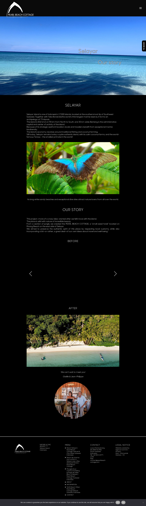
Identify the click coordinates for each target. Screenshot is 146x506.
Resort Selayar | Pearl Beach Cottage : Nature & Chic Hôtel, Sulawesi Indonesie (74, 451)
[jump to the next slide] (115, 168)
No (123, 502)
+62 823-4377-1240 (97, 456)
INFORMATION (72, 484)
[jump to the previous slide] (30, 168)
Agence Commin (122, 450)
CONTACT (70, 495)
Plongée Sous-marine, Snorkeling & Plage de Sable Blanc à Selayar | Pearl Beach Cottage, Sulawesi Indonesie (73, 474)
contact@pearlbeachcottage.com (97, 461)
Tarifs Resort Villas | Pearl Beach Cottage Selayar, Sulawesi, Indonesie (73, 489)
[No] (143, 502)
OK (118, 502)
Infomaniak (124, 453)
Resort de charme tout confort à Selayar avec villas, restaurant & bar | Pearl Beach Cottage (73, 462)
